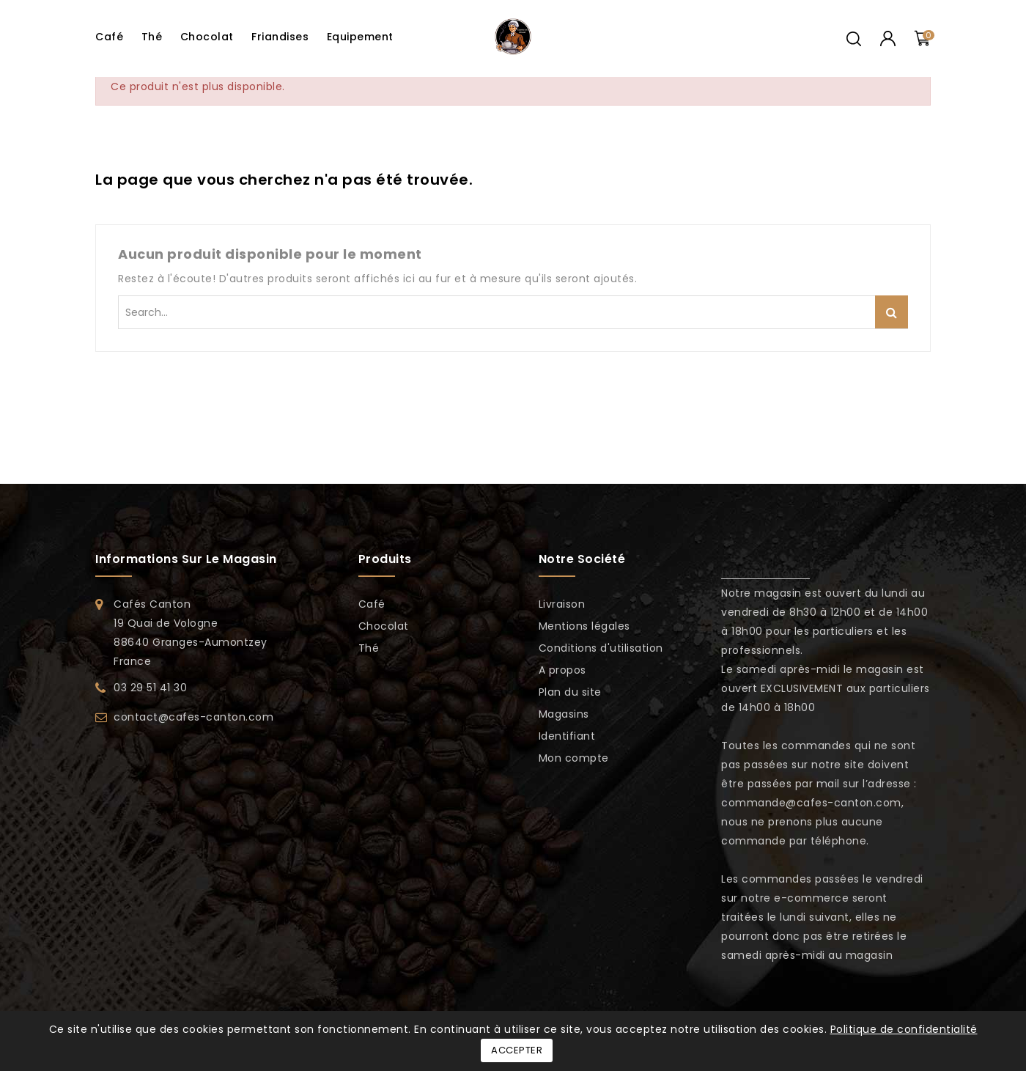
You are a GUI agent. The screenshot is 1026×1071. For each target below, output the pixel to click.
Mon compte (574, 758)
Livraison (562, 604)
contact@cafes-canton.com (193, 717)
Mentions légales (584, 626)
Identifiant (567, 736)
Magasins (564, 714)
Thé (152, 36)
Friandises (280, 36)
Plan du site (570, 692)
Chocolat (207, 36)
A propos (562, 670)
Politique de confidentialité (904, 1029)
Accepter (516, 1050)
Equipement (360, 36)
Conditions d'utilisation (601, 648)
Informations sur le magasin (186, 559)
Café (109, 36)
